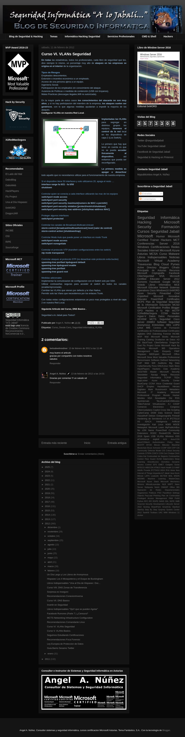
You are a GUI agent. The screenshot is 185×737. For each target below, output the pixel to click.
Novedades (160, 398)
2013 (48, 519)
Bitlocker (166, 445)
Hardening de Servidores (149, 419)
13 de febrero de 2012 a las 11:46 (85, 348)
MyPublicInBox (172, 427)
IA (168, 419)
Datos (152, 316)
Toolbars (153, 512)
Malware (174, 253)
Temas (53, 36)
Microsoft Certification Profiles (153, 307)
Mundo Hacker (171, 395)
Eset (139, 345)
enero (51, 653)
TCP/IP (167, 377)
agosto (51, 544)
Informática (165, 284)
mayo (51, 557)
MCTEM (163, 476)
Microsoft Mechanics (170, 481)
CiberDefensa (161, 342)
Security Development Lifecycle (159, 504)
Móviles (141, 398)
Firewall (176, 416)
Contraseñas (174, 456)
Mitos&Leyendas (153, 484)
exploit (156, 439)
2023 (48, 476)
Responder (55, 363)
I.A (164, 419)
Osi (170, 398)
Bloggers (164, 267)
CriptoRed (142, 296)
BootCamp (142, 383)
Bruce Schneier (154, 448)
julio (50, 549)
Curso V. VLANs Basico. (59, 631)
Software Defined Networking (165, 360)
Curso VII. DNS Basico (58, 600)
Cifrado (176, 267)
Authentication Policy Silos (166, 442)
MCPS (140, 301)
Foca (154, 366)
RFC (146, 501)
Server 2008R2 (146, 322)
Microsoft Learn (156, 427)
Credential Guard (171, 383)
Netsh (157, 487)
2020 (48, 489)
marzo (51, 566)
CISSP (176, 404)
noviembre (53, 531)
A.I (169, 404)
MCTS (153, 319)
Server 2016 (169, 243)
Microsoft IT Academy (151, 392)
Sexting (146, 507)
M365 (168, 424)
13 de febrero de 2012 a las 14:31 (87, 373)
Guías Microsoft (162, 345)
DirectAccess (153, 462)
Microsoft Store (144, 357)
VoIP (139, 363)
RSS (177, 398)
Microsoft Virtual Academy (158, 260)
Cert (165, 453)
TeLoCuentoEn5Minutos (168, 401)
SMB (177, 501)
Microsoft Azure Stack (148, 481)
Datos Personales (169, 316)
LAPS (147, 476)
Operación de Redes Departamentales (158, 490)
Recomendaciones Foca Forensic (63, 639)
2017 (48, 502)
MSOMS (141, 479)
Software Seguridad (168, 322)
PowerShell (157, 299)
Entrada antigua (117, 442)
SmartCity (166, 507)
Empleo (150, 386)
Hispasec (141, 354)
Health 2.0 (170, 467)
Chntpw (171, 453)
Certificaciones (160, 247)
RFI (150, 501)
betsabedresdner (59, 348)
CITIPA (148, 453)
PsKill (177, 498)
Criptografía (158, 273)
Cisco (153, 290)
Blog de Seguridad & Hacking (26, 36)
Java (172, 473)
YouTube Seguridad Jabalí (151, 146)
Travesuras (144, 264)
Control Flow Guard (146, 459)
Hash (163, 467)
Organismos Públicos (146, 493)
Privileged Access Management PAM (155, 498)
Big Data (174, 363)
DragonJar (174, 342)
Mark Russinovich (157, 389)
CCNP (164, 448)
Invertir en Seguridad (57, 605)
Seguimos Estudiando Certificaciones (65, 635)
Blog (156, 264)
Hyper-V (141, 316)
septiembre (53, 540)
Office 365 (175, 487)
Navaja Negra (159, 375)
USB (153, 436)
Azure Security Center (166, 380)
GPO (140, 310)
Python (140, 501)
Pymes (175, 264)
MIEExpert (154, 354)
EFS (155, 465)
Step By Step (151, 510)
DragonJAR (11, 213)
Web (147, 363)
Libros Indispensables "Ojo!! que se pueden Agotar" (72, 609)
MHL (171, 476)
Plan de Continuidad (171, 496)
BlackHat (176, 445)
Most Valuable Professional (166, 357)
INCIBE (9, 230)
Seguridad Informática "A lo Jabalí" (17, 321)
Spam (146, 436)
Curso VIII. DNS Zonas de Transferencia (67, 587)
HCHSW (141, 319)
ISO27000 (142, 372)
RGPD (155, 501)
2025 (48, 467)
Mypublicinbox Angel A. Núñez (153, 174)
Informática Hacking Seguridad (82, 36)
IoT (162, 473)
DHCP (140, 386)
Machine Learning (157, 479)
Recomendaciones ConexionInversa (65, 596)
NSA (150, 398)
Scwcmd (141, 504)
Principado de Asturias (151, 270)
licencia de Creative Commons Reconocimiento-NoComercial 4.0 (17, 329)
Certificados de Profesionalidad (152, 331)
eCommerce (143, 439)
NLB (164, 484)
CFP (174, 448)
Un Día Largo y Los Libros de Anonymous (67, 574)
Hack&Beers (163, 386)
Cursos (143, 231)
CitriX (177, 453)
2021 (48, 484)
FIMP (177, 351)
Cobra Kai (141, 456)
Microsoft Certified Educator (158, 277)
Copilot (156, 410)
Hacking (144, 222)
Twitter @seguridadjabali (150, 140)
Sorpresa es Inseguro (57, 592)
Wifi (153, 363)
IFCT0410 (155, 470)
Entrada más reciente (54, 442)
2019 (48, 493)
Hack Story (174, 366)
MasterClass (174, 479)
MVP (139, 337)
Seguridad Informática (158, 217)
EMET (161, 465)
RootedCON (165, 433)
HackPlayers (12, 191)
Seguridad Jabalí (165, 231)
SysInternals (143, 401)
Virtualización (158, 404)
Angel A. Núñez (63, 323)
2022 (48, 480)
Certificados (173, 299)
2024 (48, 471)
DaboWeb (10, 185)
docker (140, 515)
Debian (152, 416)
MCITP (176, 310)
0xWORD (10, 207)
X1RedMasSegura (147, 313)
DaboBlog (10, 179)
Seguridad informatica (83, 327)
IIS (138, 421)
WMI (166, 512)
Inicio (87, 442)
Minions (140, 484)
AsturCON (175, 439)
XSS (177, 436)
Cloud (165, 264)
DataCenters (168, 459)
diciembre (53, 527)
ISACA (148, 421)
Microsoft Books (159, 337)
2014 (48, 515)
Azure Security (146, 293)
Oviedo (141, 284)
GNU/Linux (162, 366)
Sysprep (161, 510)
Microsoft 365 (157, 348)
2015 (48, 510)
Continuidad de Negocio (157, 456)
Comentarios (147, 199)
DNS (149, 334)
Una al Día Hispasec (16, 202)
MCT (176, 240)
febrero (51, 570)
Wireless (169, 436)
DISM (153, 413)
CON (161, 453)
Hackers (168, 36)
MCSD (176, 304)
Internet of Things (144, 473)
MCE (177, 284)
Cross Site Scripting (170, 410)
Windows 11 (174, 512)
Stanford (176, 507)
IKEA (163, 470)
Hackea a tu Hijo (157, 310)
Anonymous (143, 325)
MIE (148, 327)
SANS (161, 501)
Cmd (177, 293)
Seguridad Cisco (169, 319)
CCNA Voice (155, 383)
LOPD (176, 325)
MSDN (177, 476)
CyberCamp (143, 413)
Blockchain (142, 448)
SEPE (172, 501)
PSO (159, 493)
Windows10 (162, 290)
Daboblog (157, 334)
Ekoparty (166, 351)
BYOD (149, 445)
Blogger (175, 307)
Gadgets (169, 465)
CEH (169, 448)
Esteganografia (164, 416)
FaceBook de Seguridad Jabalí (153, 151)
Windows (143, 247)
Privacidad (165, 293)
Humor (160, 236)
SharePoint (156, 507)
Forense (167, 334)
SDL (167, 501)
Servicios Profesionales (121, 36)
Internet (154, 250)
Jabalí (167, 473)
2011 (48, 659)
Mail (147, 337)
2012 (48, 523)
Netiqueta (149, 487)
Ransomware (143, 360)
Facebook (174, 273)
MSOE (176, 424)
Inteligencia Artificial (168, 421)
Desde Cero (65, 327)
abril (50, 562)
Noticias (174, 257)
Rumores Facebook (148, 281)
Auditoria (162, 363)
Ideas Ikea (175, 470)
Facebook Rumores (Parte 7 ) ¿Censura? (67, 613)
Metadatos (174, 389)
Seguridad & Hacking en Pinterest (155, 157)
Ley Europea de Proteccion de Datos (65, 644)
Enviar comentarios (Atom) (91, 454)
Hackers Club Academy (166, 369)
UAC (160, 512)
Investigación (143, 424)
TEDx (177, 377)
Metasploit (142, 427)
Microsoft (145, 236)
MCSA (153, 253)
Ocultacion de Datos (165, 339)
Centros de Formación (166, 328)
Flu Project (11, 196)
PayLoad (148, 496)
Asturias (142, 253)
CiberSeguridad (145, 276)
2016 (48, 506)
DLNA (159, 459)
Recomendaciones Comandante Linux (66, 622)
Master (153, 372)
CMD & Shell (149, 36)
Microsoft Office (171, 354)
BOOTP (140, 445)
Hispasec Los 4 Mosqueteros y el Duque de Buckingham (75, 579)
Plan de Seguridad (156, 301)
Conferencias (145, 243)
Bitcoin (157, 445)
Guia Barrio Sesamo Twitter (60, 648)
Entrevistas (158, 325)
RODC (153, 433)
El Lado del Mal (13, 174)
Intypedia (157, 473)
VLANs (98, 327)
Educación (165, 304)
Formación (170, 227)
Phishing (157, 496)
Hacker (176, 313)
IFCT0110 (175, 419)
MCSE (176, 281)
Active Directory (146, 267)
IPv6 (167, 470)
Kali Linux (157, 424)
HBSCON (149, 467)
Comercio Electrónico (150, 407)
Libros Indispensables (152, 257)
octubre (52, 536)
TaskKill (146, 512)
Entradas (145, 193)
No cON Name (145, 430)
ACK (165, 439)
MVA (161, 276)
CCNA (164, 313)
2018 (48, 497)
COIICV (155, 453)
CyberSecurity (144, 366)
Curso (55, 327)
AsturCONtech (143, 442)
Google (166, 281)
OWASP (164, 487)
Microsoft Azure (170, 250)
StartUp (140, 510)
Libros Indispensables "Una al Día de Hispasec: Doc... (73, 583)
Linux (140, 327)
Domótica (165, 462)
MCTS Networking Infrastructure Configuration (70, 618)
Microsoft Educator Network (152, 287)
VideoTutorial (143, 404)
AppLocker (142, 380)
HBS (168, 325)
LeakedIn (155, 476)
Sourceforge (11, 247)
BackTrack (147, 342)
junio (50, 553)
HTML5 (157, 467)
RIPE (8, 241)
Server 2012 (171, 279)
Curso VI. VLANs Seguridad (61, 626)
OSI (7, 236)
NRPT (170, 484)
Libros (152, 284)
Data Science (165, 413)
